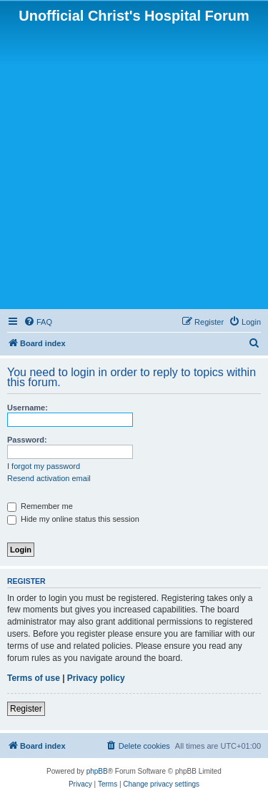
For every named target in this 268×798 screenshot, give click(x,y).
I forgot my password (43, 466)
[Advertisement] (134, 165)
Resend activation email (49, 478)
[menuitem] (38, 321)
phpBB (97, 771)
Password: (27, 439)
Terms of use (33, 678)
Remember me (40, 506)
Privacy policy (96, 678)
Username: (27, 407)
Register (26, 709)
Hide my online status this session (73, 519)
